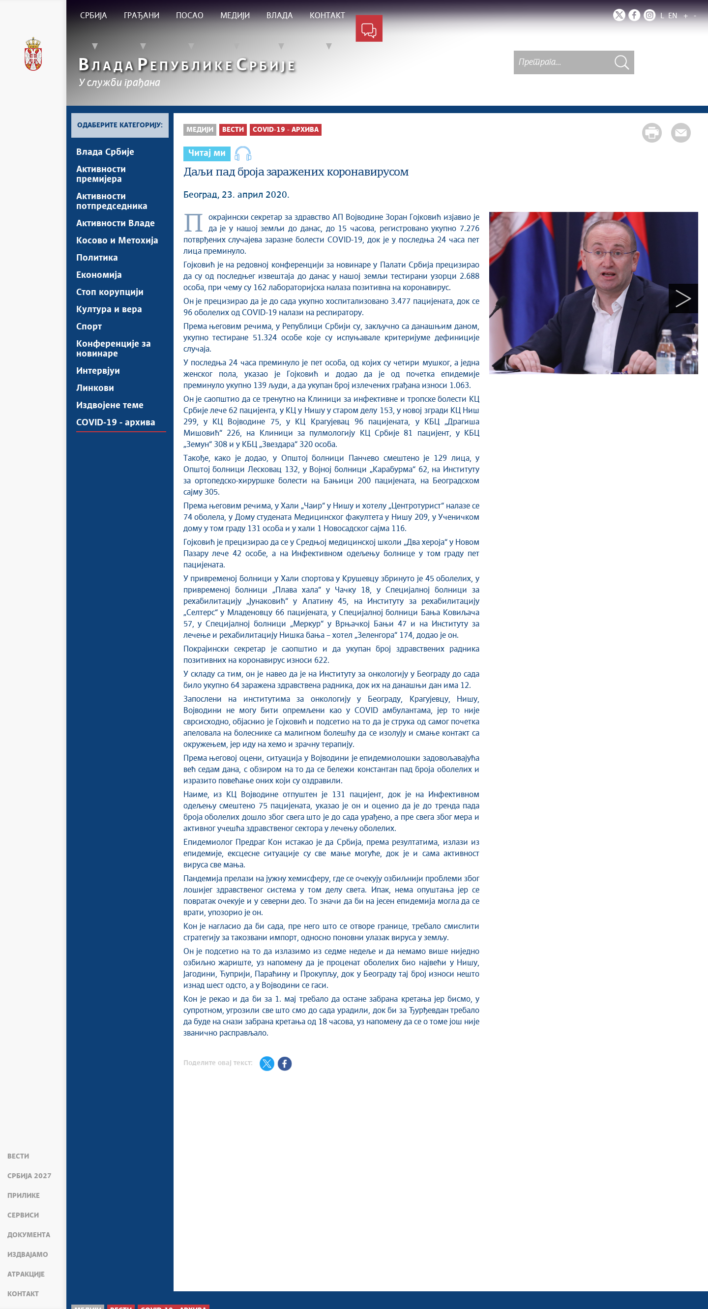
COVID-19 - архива (115, 422)
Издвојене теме (110, 405)
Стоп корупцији (110, 292)
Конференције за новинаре (113, 349)
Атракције (26, 1274)
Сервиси (23, 1215)
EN (673, 16)
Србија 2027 (29, 1176)
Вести (18, 1156)
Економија (99, 275)
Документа (28, 1235)
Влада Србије (105, 152)
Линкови (95, 388)
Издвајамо (27, 1254)
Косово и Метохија (117, 241)
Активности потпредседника (112, 201)
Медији (199, 129)
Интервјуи (98, 371)
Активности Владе (115, 223)
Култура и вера (109, 309)
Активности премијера (101, 174)
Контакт (23, 1294)
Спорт (89, 327)
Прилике (23, 1195)
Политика (97, 258)
